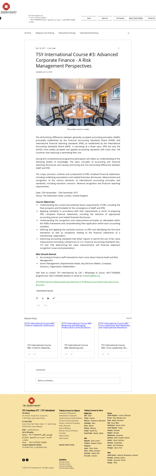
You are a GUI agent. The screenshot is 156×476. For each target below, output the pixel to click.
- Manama (92, 428)
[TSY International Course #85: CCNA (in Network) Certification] (41, 331)
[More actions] (118, 48)
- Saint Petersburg (117, 445)
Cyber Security (63, 438)
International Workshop (89, 33)
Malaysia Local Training (45, 33)
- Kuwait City (92, 431)
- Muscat (91, 426)
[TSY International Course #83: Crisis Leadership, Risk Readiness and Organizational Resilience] (114, 331)
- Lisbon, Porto (117, 448)
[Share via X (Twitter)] (42, 298)
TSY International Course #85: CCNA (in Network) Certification (39, 346)
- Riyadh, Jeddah (97, 433)
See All (129, 318)
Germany (110, 438)
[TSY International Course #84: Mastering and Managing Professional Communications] (78, 331)
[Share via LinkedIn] (48, 298)
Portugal (110, 448)
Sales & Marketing (65, 428)
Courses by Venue (64, 464)
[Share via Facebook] (37, 298)
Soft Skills (62, 433)
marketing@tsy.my (36, 15)
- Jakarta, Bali (94, 453)
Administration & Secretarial (68, 416)
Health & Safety (64, 436)
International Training (67, 33)
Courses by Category (65, 466)
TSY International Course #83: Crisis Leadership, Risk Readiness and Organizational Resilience (114, 346)
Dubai (90, 416)
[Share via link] (54, 298)
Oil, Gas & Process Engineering (68, 421)
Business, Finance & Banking (68, 431)
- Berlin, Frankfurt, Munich (121, 438)
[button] (129, 33)
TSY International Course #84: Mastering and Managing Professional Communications (76, 346)
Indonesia (87, 453)
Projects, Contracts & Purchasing (69, 423)
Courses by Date (64, 462)
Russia (109, 445)
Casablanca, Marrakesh (98, 421)
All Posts (27, 33)
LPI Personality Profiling (66, 468)
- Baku (93, 423)
